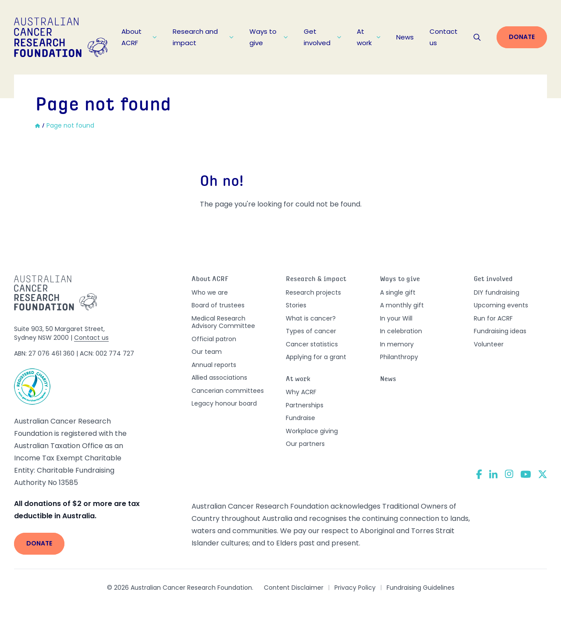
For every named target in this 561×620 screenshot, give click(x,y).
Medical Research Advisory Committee (223, 322)
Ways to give (268, 37)
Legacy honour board (224, 403)
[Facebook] (479, 474)
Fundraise (300, 417)
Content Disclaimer (293, 587)
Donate (522, 36)
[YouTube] (525, 474)
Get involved (322, 37)
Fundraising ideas (500, 331)
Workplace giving (312, 431)
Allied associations (219, 377)
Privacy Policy (355, 587)
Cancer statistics (312, 344)
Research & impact (316, 279)
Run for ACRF (493, 318)
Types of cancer (311, 331)
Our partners (305, 443)
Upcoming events (501, 305)
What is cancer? (311, 318)
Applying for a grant (316, 357)
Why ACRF (301, 392)
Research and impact (203, 37)
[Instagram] (509, 474)
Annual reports (214, 364)
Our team (207, 351)
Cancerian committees (228, 390)
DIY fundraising (496, 292)
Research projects (313, 292)
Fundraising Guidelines (420, 587)
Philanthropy (399, 357)
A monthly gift (402, 305)
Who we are (210, 292)
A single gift (397, 292)
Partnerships (304, 405)
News (405, 37)
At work (368, 37)
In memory (397, 344)
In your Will (396, 318)
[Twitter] (542, 474)
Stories (296, 305)
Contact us (444, 37)
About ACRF (139, 37)
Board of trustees (218, 305)
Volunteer (489, 344)
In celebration (401, 331)
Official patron (214, 339)
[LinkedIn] (493, 474)
